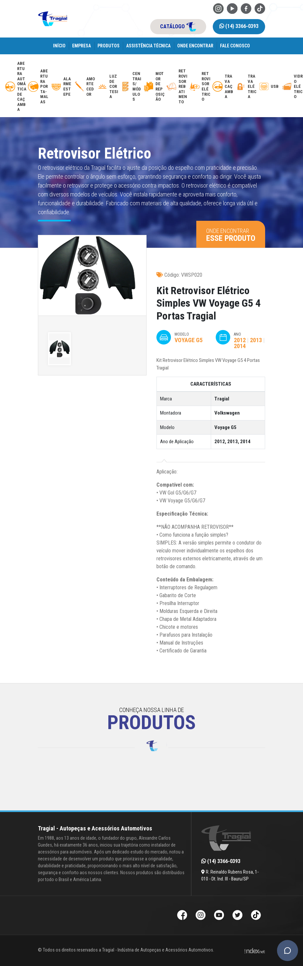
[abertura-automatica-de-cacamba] (15, 86)
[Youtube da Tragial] (232, 8)
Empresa (81, 45)
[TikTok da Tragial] (260, 8)
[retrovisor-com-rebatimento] (177, 86)
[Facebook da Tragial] (246, 8)
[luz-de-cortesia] (108, 86)
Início (59, 45)
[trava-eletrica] (246, 86)
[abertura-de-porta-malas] (38, 86)
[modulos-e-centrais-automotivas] (131, 86)
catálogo (178, 27)
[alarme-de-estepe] (61, 86)
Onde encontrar (195, 45)
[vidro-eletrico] (292, 86)
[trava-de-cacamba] (223, 86)
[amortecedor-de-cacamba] (85, 86)
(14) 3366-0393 (239, 26)
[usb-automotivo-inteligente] (269, 86)
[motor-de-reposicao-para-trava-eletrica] (154, 86)
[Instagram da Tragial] (218, 8)
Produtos (108, 45)
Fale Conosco (235, 45)
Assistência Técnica (148, 45)
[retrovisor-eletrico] (200, 86)
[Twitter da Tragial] (237, 915)
